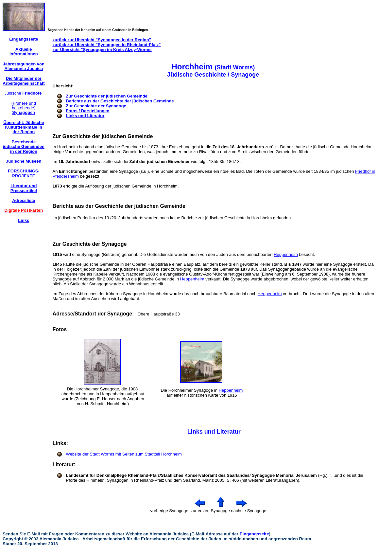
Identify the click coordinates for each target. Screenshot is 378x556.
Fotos (60, 329)
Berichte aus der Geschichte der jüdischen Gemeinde (120, 101)
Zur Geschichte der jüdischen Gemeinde (106, 96)
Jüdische (23, 93)
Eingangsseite (254, 533)
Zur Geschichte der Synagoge (96, 105)
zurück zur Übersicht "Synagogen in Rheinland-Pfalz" (107, 44)
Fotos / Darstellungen (88, 110)
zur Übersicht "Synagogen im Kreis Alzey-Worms (102, 49)
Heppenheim (286, 254)
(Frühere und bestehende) (23, 108)
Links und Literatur (85, 115)
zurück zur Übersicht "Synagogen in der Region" (102, 39)
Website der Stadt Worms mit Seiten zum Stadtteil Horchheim (124, 454)
